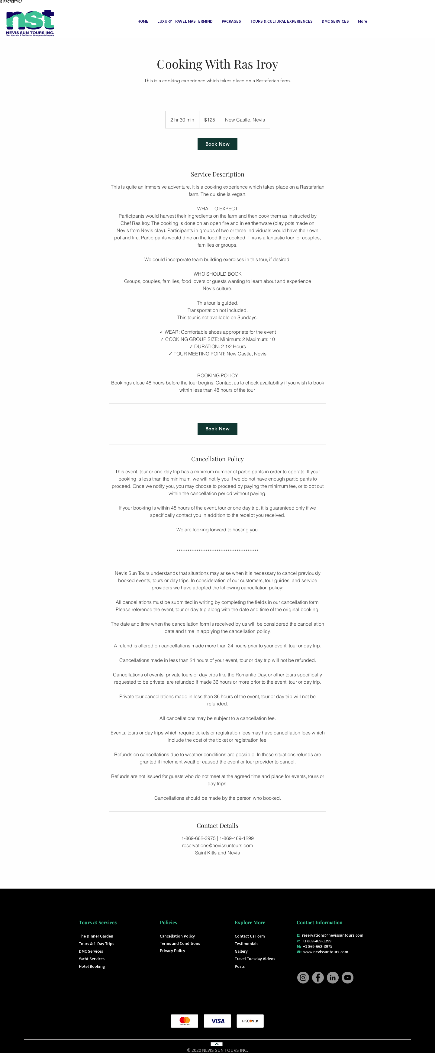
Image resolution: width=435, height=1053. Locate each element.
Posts (240, 966)
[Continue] (216, 1044)
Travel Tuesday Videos (255, 958)
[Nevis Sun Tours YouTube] (347, 977)
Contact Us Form (250, 936)
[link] (217, 144)
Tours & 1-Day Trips (96, 943)
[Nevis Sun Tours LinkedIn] (333, 977)
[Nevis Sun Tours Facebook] (318, 977)
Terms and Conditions (180, 943)
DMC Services (91, 951)
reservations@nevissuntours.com (332, 935)
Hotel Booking (92, 966)
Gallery (241, 951)
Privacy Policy (172, 950)
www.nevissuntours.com (325, 951)
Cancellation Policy (177, 936)
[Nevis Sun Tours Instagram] (303, 977)
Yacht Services (92, 958)
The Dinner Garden (96, 936)
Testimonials (246, 943)
